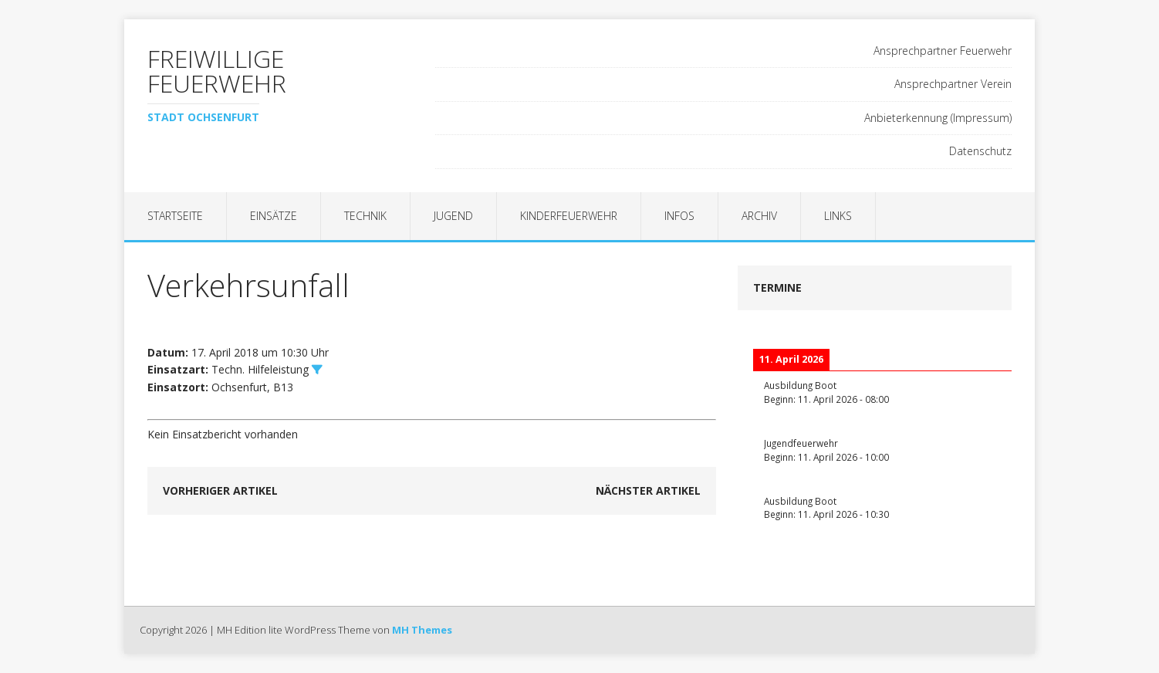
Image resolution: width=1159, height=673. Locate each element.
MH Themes (422, 630)
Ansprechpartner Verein (953, 83)
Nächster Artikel (648, 490)
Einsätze (273, 215)
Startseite (175, 215)
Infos (679, 215)
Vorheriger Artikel (220, 490)
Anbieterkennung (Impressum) (938, 117)
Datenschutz (980, 151)
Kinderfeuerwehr (568, 215)
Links (838, 215)
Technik (365, 215)
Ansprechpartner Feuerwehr (942, 50)
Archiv (759, 215)
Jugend (453, 215)
